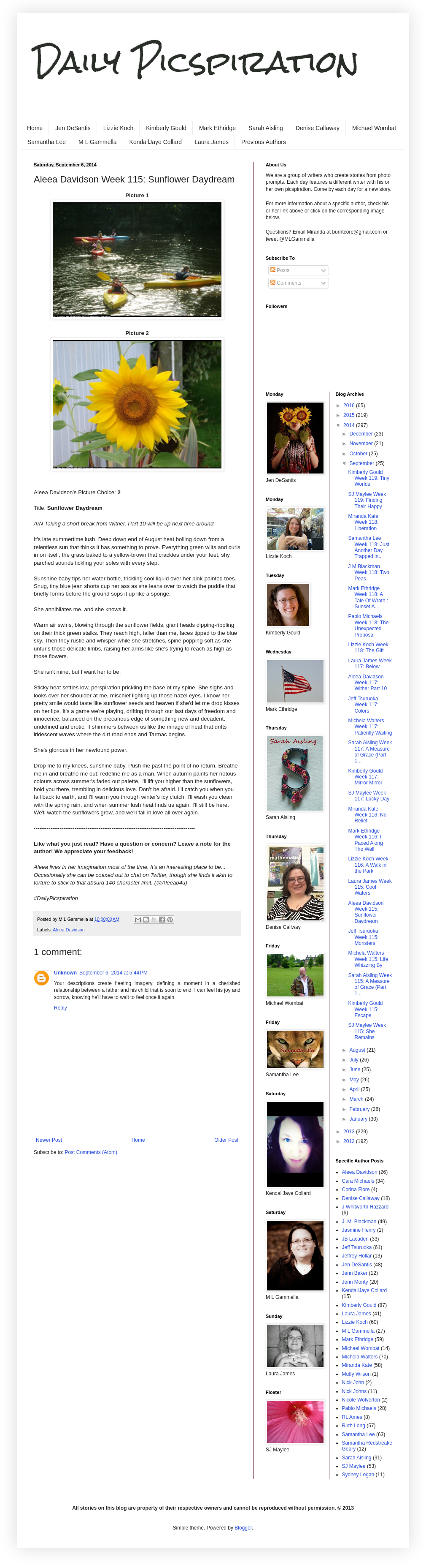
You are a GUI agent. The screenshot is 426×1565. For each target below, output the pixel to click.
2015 (349, 415)
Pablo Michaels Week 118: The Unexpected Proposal (368, 625)
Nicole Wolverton (361, 1400)
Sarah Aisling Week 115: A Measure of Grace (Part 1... (370, 984)
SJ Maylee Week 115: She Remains (367, 1031)
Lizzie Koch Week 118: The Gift (368, 647)
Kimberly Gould (166, 128)
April (355, 1089)
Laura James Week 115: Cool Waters (369, 887)
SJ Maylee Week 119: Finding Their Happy (367, 500)
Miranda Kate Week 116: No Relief (367, 815)
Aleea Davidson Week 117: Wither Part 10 (367, 683)
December (361, 434)
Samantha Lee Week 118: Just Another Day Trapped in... (368, 547)
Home (35, 128)
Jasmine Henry (359, 1230)
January (359, 1119)
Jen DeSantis (72, 128)
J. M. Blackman (359, 1222)
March (357, 1099)
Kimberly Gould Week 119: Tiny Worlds (368, 478)
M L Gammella (97, 142)
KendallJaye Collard (155, 142)
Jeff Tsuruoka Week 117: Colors (363, 705)
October (359, 454)
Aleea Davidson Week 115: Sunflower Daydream (365, 912)
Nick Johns (354, 1391)
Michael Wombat (374, 128)
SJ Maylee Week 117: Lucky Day (368, 796)
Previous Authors (263, 142)
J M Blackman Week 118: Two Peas (368, 572)
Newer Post (49, 1140)
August (358, 1050)
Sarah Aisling (265, 128)
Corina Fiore (356, 1189)
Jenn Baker (355, 1273)
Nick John (353, 1382)
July (354, 1060)
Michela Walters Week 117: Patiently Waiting (370, 727)
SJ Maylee (354, 1466)
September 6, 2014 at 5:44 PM (113, 973)
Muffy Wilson (356, 1374)
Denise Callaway (318, 128)
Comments (285, 283)
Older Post (226, 1140)
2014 (349, 425)
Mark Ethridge (217, 128)
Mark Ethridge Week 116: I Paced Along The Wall (365, 840)
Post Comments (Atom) (91, 1152)
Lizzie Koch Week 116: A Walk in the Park (368, 865)
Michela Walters (360, 1357)
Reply (60, 1008)
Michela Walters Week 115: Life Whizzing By (368, 959)
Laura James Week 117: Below (369, 664)
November (361, 443)
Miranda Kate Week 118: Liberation (363, 522)
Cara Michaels (358, 1181)
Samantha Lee (46, 142)
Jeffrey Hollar (357, 1256)
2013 (349, 1132)
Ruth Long (353, 1426)
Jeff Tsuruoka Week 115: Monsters (363, 937)
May (354, 1080)
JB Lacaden (355, 1239)
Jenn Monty (355, 1282)
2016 (349, 405)
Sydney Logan (358, 1475)
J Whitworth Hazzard (365, 1207)
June (355, 1069)
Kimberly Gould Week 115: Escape (365, 1009)
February (360, 1109)
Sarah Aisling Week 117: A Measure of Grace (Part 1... (370, 752)
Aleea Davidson (69, 929)
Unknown (65, 973)
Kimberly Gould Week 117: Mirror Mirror (365, 777)
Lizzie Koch (118, 128)
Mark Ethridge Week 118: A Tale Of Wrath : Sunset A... (368, 597)
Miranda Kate (357, 1365)
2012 (349, 1141)
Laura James (211, 142)
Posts (279, 270)
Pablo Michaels (359, 1408)
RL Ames (352, 1417)
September (362, 463)
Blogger (243, 1528)
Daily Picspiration (196, 61)
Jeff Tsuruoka (357, 1247)
